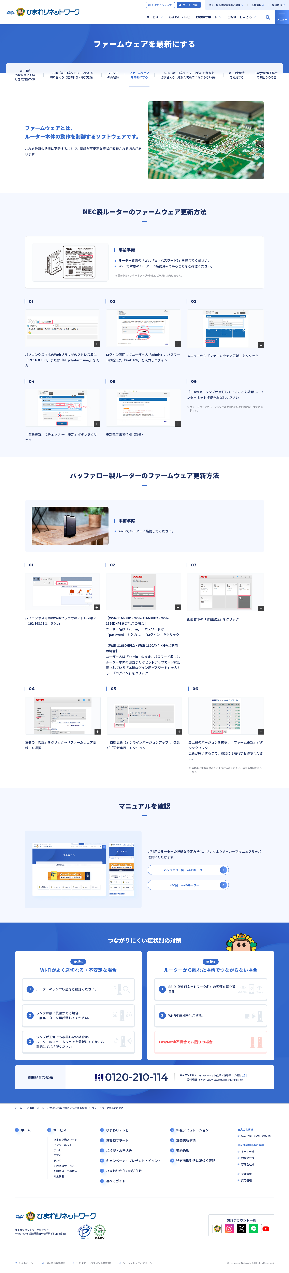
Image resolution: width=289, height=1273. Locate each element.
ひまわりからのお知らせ (124, 1171)
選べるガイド (116, 1181)
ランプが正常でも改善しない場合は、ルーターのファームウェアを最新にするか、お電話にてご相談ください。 (65, 1041)
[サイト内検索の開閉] (268, 17)
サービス (152, 17)
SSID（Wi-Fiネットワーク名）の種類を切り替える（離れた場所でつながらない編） (189, 75)
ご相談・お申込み (239, 17)
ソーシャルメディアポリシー (139, 1263)
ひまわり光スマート (65, 1140)
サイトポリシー (27, 1263)
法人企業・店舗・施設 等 (256, 1136)
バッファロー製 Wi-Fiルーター (184, 870)
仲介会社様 (247, 1158)
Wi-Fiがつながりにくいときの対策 (68, 1108)
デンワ (57, 1160)
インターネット (63, 1145)
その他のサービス (64, 1166)
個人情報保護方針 (56, 1263)
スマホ (57, 1155)
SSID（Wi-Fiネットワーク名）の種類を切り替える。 (197, 989)
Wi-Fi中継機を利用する (236, 75)
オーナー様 (247, 1151)
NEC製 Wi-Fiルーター (184, 885)
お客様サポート (206, 17)
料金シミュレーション (192, 1130)
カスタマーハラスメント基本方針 (94, 1263)
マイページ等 (188, 5)
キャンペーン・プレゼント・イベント (133, 1161)
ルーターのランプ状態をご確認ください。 (62, 989)
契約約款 (182, 1150)
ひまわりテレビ (179, 17)
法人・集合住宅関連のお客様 (224, 5)
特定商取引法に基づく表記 (195, 1161)
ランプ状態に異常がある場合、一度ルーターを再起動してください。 (59, 1015)
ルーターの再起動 (113, 75)
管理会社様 (247, 1164)
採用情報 (277, 5)
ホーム (18, 1108)
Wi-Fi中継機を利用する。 (182, 1015)
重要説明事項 (186, 1140)
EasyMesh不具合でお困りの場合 (266, 75)
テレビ (57, 1150)
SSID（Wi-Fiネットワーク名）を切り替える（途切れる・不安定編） (72, 75)
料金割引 (59, 1176)
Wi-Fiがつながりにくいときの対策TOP (25, 75)
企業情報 (256, 5)
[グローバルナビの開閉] (282, 17)
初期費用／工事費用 (65, 1171)
